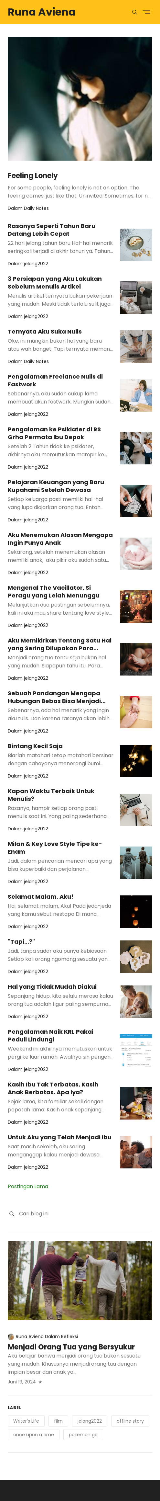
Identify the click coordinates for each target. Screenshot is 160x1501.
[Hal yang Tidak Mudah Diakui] (136, 1001)
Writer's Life (26, 1421)
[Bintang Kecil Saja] (136, 761)
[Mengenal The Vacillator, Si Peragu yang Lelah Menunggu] (136, 606)
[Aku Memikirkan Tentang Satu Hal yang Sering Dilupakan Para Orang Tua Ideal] (136, 659)
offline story (130, 1421)
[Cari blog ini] (85, 1214)
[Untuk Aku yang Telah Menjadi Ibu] (136, 1152)
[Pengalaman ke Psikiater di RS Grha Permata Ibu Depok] (136, 448)
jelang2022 (90, 1421)
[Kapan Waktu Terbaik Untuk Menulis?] (136, 810)
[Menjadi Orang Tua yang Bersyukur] (80, 1280)
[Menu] (135, 12)
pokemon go (83, 1434)
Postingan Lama (28, 1186)
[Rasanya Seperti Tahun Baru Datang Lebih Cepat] (136, 245)
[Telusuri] (12, 1214)
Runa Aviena (42, 12)
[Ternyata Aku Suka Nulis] (136, 346)
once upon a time (33, 1434)
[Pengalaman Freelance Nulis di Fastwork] (136, 395)
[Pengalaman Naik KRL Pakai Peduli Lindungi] (136, 1050)
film (58, 1421)
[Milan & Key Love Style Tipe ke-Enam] (136, 863)
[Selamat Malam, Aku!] (136, 911)
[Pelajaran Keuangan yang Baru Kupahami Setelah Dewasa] (136, 501)
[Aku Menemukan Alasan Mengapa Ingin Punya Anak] (136, 554)
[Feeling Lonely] (80, 99)
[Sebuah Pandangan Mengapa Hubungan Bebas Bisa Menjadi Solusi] (136, 712)
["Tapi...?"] (136, 956)
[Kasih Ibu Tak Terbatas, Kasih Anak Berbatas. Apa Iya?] (136, 1103)
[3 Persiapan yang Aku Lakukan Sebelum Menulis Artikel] (136, 297)
